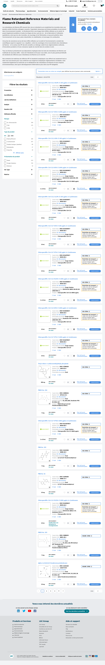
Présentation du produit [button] (18, 156)
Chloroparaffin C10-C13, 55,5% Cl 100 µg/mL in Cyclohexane (67, 82)
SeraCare (41, 637)
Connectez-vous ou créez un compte (50, 71)
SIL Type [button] (18, 170)
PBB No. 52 (43, 477)
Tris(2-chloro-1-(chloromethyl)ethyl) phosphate (61, 366)
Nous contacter (39, 1)
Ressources (19, 1)
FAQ (67, 633)
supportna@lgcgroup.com (89, 1)
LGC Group (42, 629)
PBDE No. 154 (44, 392)
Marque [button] (18, 119)
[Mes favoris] (95, 5)
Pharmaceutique (18, 631)
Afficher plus (19, 153)
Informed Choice (43, 644)
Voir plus (89, 24)
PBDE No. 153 (44, 536)
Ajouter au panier (95, 104)
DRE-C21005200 (64, 480)
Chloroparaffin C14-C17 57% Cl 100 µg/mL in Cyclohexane (66, 253)
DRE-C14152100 (64, 570)
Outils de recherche (19, 629)
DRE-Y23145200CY (65, 115)
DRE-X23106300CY (65, 142)
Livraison (68, 637)
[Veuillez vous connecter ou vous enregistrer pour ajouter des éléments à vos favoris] (64, 104)
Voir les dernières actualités (75, 616)
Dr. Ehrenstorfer (61, 89)
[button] (74, 104)
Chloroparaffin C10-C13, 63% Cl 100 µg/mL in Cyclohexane (66, 138)
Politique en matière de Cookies (76, 660)
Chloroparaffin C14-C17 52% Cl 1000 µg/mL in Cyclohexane (66, 112)
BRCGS (41, 642)
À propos (6, 1)
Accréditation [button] (18, 95)
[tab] (18, 90)
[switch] (8, 136)
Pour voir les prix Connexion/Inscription (82, 104)
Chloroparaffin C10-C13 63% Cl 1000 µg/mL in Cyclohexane (66, 168)
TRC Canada (42, 649)
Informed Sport (43, 646)
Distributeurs (69, 635)
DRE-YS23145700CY (65, 426)
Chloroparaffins (9, 75)
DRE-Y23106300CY (65, 313)
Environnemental (18, 635)
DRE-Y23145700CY (65, 342)
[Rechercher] (56, 6)
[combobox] (34, 6)
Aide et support (29, 1)
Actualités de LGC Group (45, 631)
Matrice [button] (18, 174)
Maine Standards (43, 635)
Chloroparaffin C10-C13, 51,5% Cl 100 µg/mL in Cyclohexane (67, 197)
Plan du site (69, 640)
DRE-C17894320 (64, 369)
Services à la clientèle (71, 629)
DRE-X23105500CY (65, 85)
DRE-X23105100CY (65, 200)
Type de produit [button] (18, 132)
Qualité (12, 1)
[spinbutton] (71, 104)
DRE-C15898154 (64, 396)
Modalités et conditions (46, 660)
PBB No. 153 (44, 450)
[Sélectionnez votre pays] (100, 1)
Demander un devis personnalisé (74, 642)
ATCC (40, 640)
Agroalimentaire (18, 633)
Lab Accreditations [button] (18, 100)
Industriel (16, 639)
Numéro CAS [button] (18, 109)
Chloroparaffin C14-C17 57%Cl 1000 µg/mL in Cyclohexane (66, 423)
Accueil (4, 14)
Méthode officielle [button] (18, 114)
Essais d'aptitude (18, 641)
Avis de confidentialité (60, 660)
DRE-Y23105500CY (65, 507)
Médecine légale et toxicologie (21, 637)
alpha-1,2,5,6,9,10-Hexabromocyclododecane (59, 567)
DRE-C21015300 (64, 453)
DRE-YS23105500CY (65, 283)
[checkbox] (5, 123)
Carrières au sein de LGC (45, 633)
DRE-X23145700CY (65, 256)
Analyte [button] (18, 104)
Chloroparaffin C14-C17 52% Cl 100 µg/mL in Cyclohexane (66, 227)
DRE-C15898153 (64, 539)
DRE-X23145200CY (65, 230)
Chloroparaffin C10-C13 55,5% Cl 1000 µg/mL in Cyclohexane (67, 280)
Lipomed (41, 651)
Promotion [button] (18, 90)
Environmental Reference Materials (20, 14)
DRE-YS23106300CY (65, 171)
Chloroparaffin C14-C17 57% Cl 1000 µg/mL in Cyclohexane (66, 339)
